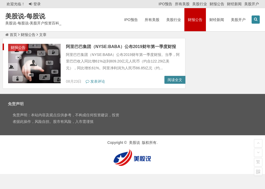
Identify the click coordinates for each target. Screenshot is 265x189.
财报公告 (217, 4)
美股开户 (251, 4)
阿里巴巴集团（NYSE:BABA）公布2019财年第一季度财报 (121, 46)
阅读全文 (175, 80)
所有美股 (182, 4)
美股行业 (199, 4)
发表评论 (95, 81)
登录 (35, 4)
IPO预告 (165, 4)
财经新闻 (234, 4)
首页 (11, 35)
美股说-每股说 (25, 16)
